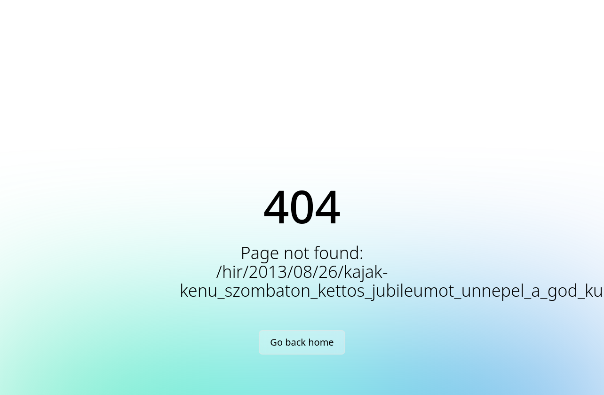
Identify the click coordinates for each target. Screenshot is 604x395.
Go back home (302, 342)
